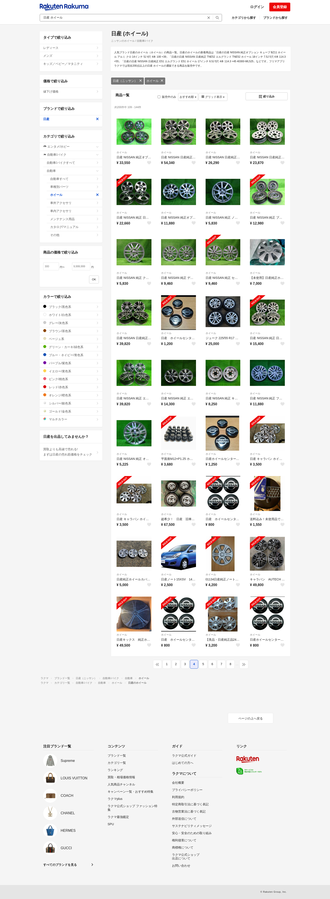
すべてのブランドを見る (60, 864)
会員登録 (280, 7)
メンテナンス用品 (74, 219)
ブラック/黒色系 (71, 307)
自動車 (73, 171)
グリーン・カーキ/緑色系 (71, 347)
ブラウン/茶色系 (71, 331)
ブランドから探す (275, 17)
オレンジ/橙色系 (71, 395)
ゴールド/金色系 (71, 411)
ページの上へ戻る (250, 718)
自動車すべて (74, 179)
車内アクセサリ (74, 211)
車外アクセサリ (74, 203)
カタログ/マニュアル (74, 227)
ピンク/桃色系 (71, 379)
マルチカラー (71, 419)
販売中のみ (167, 96)
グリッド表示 (213, 96)
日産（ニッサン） (127, 81)
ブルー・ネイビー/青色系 (71, 355)
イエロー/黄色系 (71, 371)
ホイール (154, 81)
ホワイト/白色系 (71, 315)
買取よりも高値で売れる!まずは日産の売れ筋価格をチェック (71, 451)
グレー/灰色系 (71, 323)
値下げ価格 (71, 91)
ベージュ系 (71, 339)
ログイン (257, 7)
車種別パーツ (74, 186)
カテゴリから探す (244, 17)
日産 (71, 119)
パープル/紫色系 (71, 363)
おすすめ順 (188, 96)
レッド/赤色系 (71, 387)
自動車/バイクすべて (73, 162)
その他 (74, 235)
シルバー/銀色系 (71, 403)
